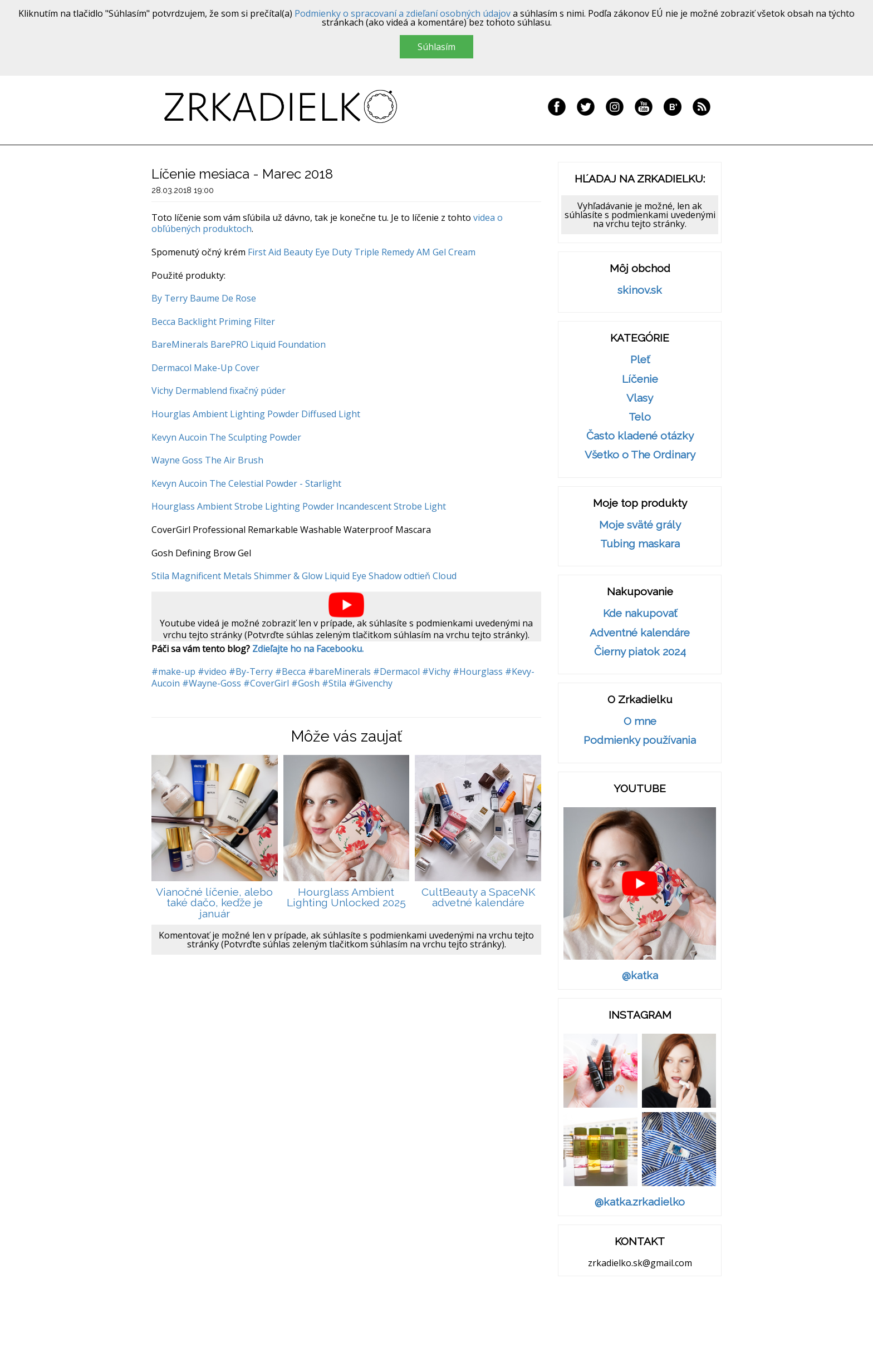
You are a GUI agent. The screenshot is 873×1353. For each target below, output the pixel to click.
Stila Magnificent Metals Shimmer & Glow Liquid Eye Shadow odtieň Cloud (304, 576)
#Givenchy (371, 683)
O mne (640, 721)
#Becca (290, 671)
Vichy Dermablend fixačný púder (218, 390)
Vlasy (639, 398)
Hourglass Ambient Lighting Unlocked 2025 (346, 897)
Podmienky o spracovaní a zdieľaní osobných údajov (403, 13)
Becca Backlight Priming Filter (213, 321)
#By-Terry (251, 671)
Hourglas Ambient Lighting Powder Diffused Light (255, 414)
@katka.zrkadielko (640, 1202)
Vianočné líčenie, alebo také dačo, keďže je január (214, 903)
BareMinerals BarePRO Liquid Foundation (238, 344)
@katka (640, 975)
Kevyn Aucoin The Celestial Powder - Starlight (246, 483)
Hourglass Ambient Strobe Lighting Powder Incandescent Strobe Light (298, 506)
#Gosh (305, 683)
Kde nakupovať (640, 613)
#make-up (173, 671)
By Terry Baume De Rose (203, 298)
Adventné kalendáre (640, 633)
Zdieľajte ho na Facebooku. (308, 649)
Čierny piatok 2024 (640, 651)
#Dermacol (396, 671)
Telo (640, 417)
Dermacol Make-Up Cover (205, 368)
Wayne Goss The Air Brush (207, 460)
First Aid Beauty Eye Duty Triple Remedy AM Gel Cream (361, 252)
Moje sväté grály (640, 525)
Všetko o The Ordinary (640, 455)
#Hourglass (478, 671)
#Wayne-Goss (211, 683)
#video (212, 671)
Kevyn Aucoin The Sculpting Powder (226, 437)
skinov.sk (639, 290)
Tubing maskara (640, 544)
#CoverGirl (266, 683)
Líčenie (640, 379)
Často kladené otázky (640, 436)
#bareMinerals (339, 671)
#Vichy (436, 671)
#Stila (334, 683)
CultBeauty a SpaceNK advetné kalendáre (478, 897)
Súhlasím (436, 47)
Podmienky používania (639, 740)
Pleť (640, 359)
